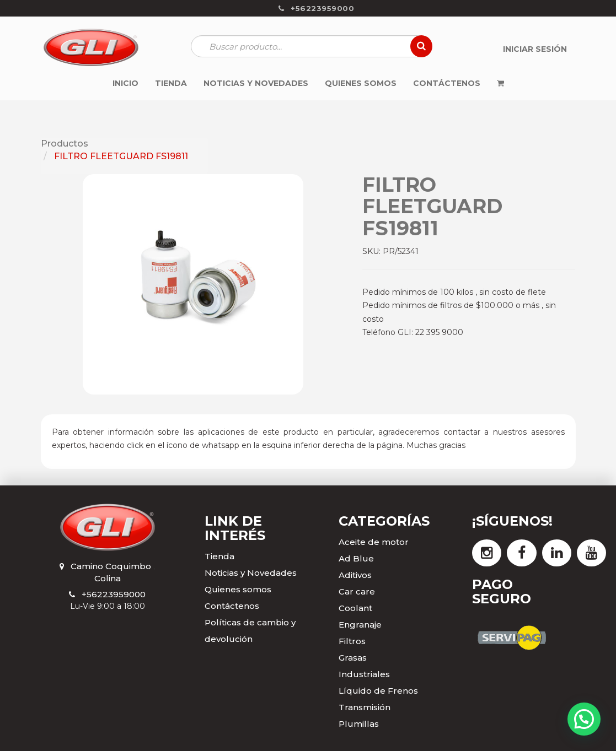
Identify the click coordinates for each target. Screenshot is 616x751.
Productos (64, 143)
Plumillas (359, 723)
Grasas (353, 657)
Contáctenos (232, 606)
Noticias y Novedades (251, 573)
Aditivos (355, 575)
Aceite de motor (374, 542)
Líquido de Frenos (378, 690)
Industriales (364, 674)
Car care (357, 591)
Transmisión (364, 707)
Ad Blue (356, 558)
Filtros (352, 641)
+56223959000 (114, 594)
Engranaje (360, 624)
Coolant (355, 608)
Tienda (219, 556)
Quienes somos (238, 589)
